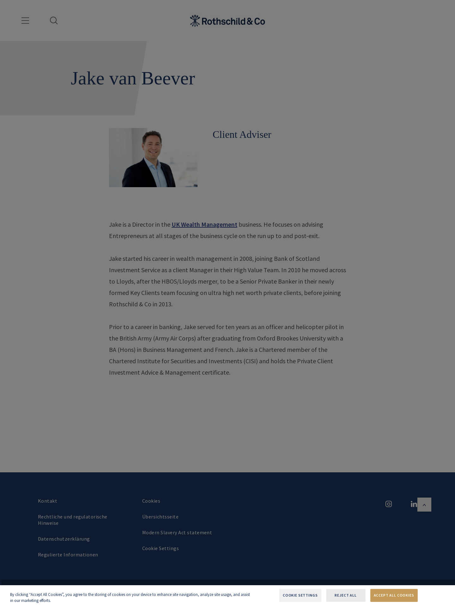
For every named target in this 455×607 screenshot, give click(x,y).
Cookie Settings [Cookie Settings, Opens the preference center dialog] (300, 595)
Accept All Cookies (394, 595)
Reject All (345, 595)
